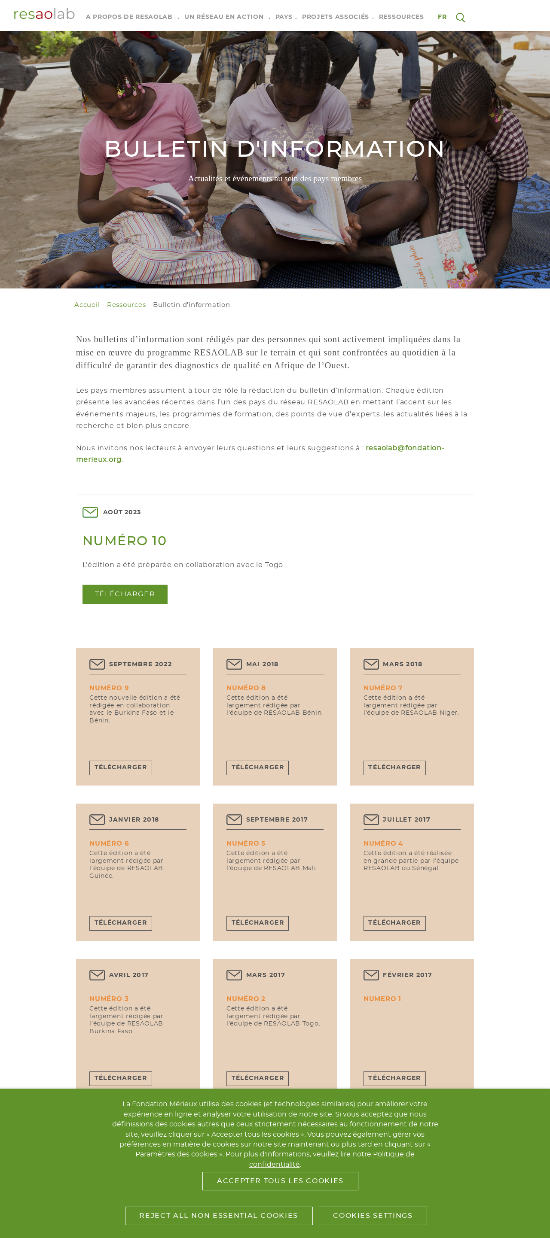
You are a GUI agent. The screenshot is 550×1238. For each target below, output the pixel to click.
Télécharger (125, 594)
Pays (284, 17)
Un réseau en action (223, 17)
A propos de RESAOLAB (129, 17)
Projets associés (335, 17)
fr (442, 17)
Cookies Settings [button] (372, 1215)
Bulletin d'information (191, 305)
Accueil (87, 305)
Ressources (401, 17)
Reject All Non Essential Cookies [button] (218, 1215)
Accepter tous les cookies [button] (280, 1180)
